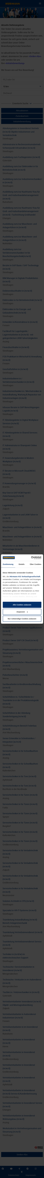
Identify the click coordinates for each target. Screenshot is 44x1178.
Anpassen (22, 612)
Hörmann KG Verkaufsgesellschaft (25, 576)
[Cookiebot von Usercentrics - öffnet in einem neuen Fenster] (31, 557)
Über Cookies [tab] (35, 564)
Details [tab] (22, 564)
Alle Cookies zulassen (22, 605)
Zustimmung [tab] (8, 564)
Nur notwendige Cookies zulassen (22, 619)
